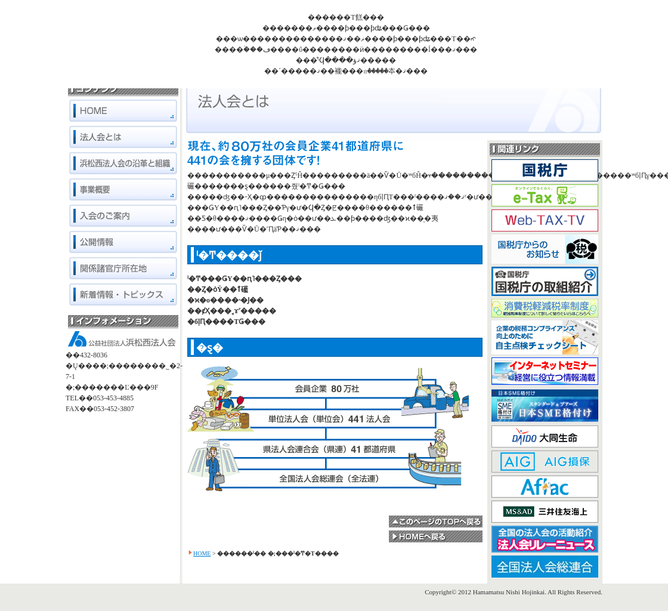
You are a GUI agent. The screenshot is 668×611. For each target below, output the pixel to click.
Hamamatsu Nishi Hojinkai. (509, 591)
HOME (202, 553)
